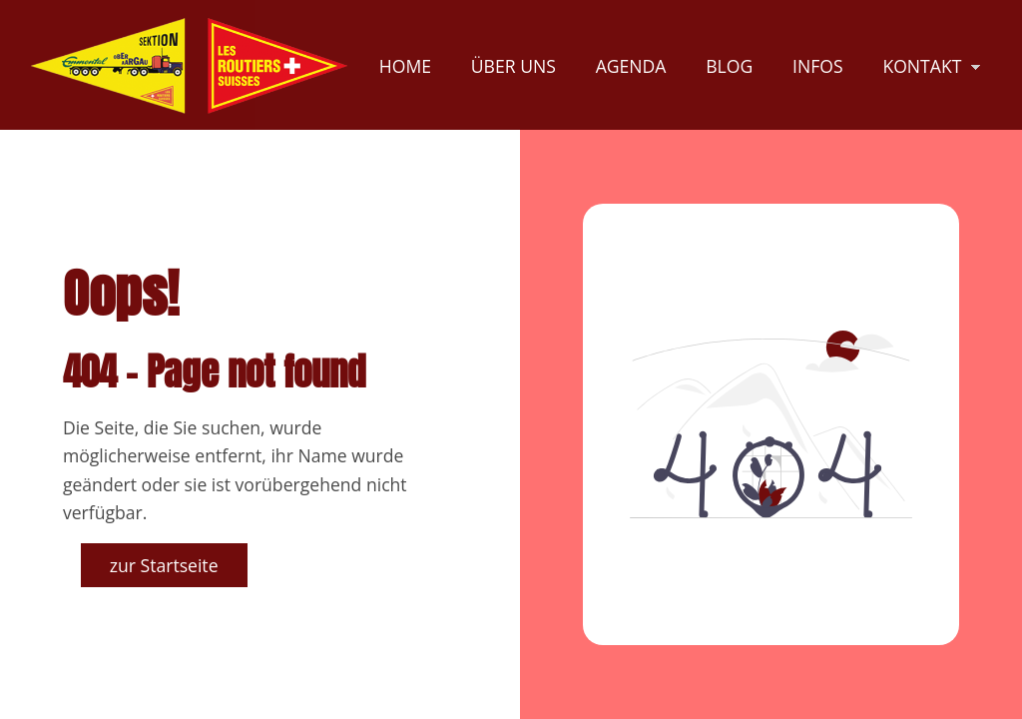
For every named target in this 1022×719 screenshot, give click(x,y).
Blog (729, 66)
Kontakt (921, 66)
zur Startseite (164, 565)
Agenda (631, 66)
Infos (817, 66)
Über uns (513, 66)
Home (405, 66)
